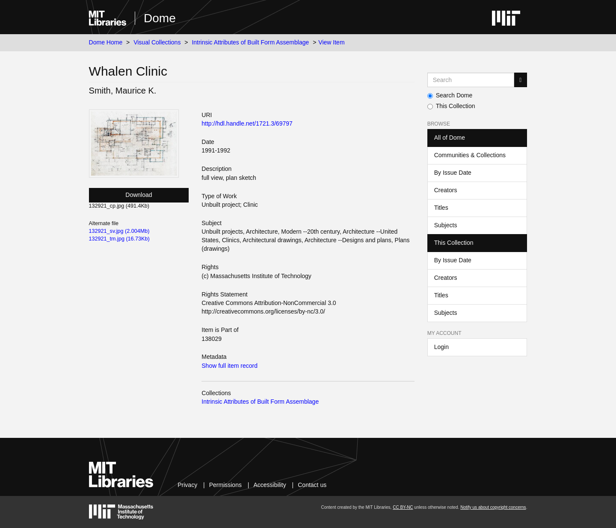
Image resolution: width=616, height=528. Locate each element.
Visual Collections (157, 42)
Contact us (312, 484)
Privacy (187, 484)
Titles (441, 207)
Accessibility (269, 484)
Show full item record (229, 365)
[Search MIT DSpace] (471, 80)
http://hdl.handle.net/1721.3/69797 (247, 123)
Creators (445, 190)
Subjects (445, 225)
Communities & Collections (470, 155)
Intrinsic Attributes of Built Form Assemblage (250, 42)
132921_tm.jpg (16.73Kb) (119, 239)
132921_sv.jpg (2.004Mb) (119, 231)
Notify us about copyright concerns (493, 507)
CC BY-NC (403, 507)
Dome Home (106, 42)
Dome (160, 18)
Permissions (225, 484)
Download (138, 194)
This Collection (451, 106)
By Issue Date (452, 172)
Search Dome (450, 95)
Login (441, 346)
